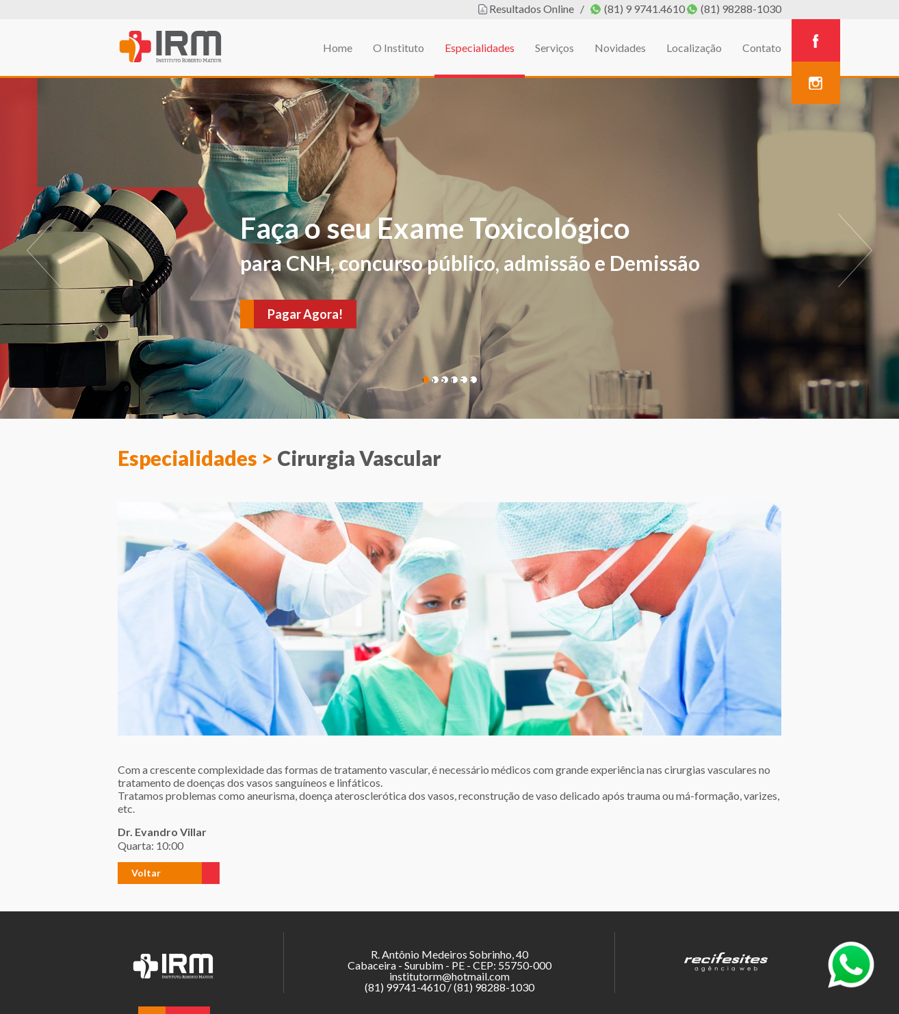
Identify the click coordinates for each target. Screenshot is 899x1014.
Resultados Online (531, 8)
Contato (761, 47)
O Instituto (398, 47)
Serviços (554, 47)
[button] (160, 873)
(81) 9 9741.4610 (644, 8)
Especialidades (479, 47)
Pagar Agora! (305, 314)
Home (337, 47)
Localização (694, 47)
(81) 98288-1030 (741, 8)
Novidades (620, 47)
